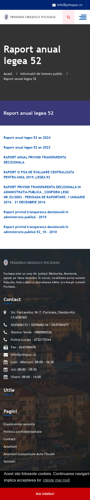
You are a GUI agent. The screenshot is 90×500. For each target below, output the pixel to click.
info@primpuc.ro (67, 5)
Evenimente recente (19, 424)
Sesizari (9, 461)
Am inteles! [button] (45, 494)
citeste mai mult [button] (56, 480)
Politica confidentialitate (23, 432)
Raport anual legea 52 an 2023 (27, 147)
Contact (10, 439)
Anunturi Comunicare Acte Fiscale (29, 454)
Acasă (8, 74)
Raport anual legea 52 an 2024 (27, 137)
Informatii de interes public (41, 74)
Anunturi (10, 446)
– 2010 (51, 232)
